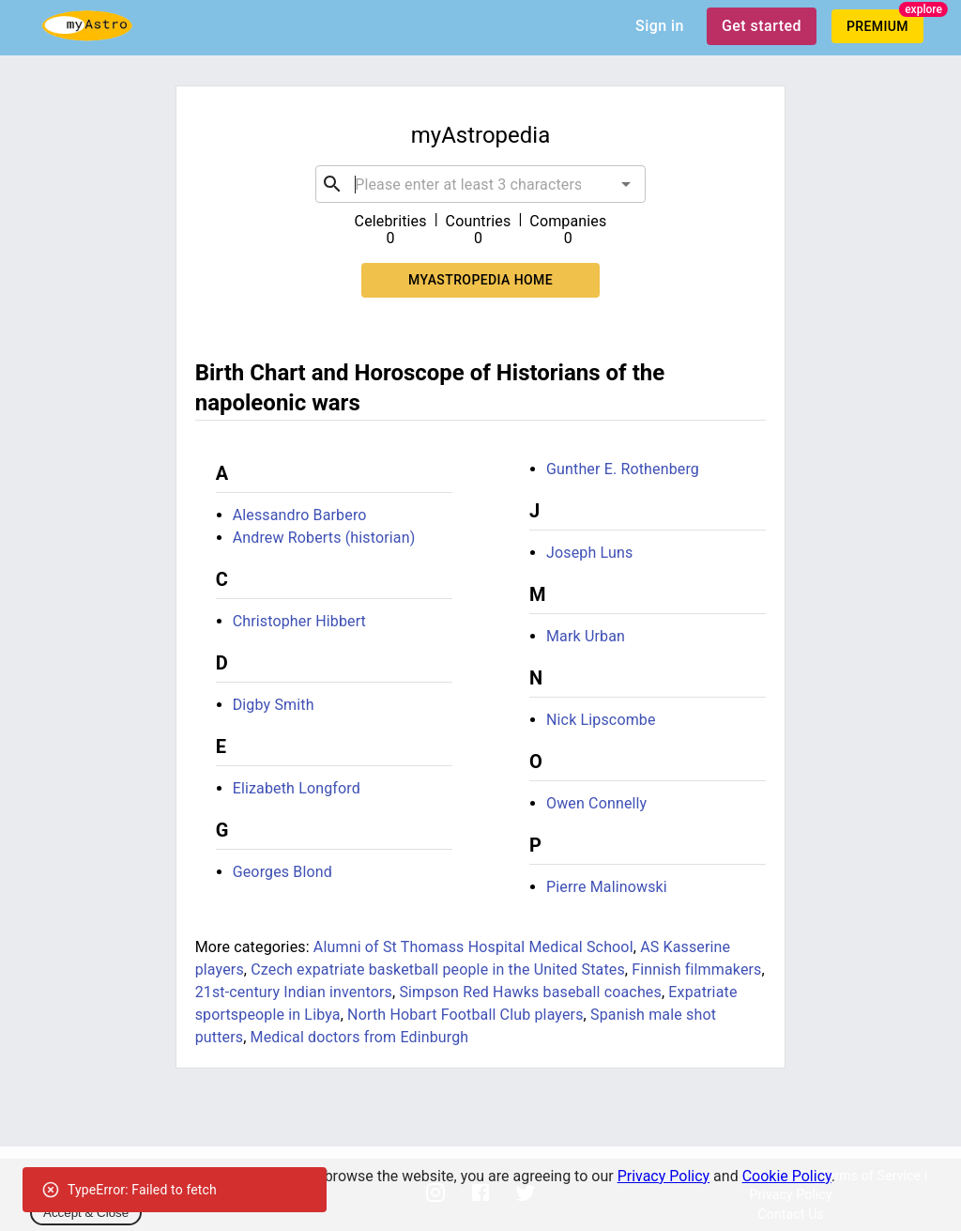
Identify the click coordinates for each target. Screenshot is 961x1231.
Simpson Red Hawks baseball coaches (530, 992)
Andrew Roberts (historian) (324, 537)
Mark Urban (585, 636)
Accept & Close (86, 1213)
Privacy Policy (664, 1176)
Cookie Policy (786, 1176)
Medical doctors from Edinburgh (360, 1037)
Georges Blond (282, 872)
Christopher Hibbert (299, 621)
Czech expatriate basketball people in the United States (438, 969)
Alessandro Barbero (300, 515)
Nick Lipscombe (601, 720)
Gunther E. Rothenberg (622, 469)
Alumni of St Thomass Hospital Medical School (473, 947)
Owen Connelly (596, 803)
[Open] (626, 184)
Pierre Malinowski (606, 887)
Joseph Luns (589, 553)
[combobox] (480, 184)
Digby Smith (273, 705)
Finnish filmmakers (696, 969)
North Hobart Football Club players (465, 1014)
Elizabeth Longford (296, 788)
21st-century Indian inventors (293, 992)
